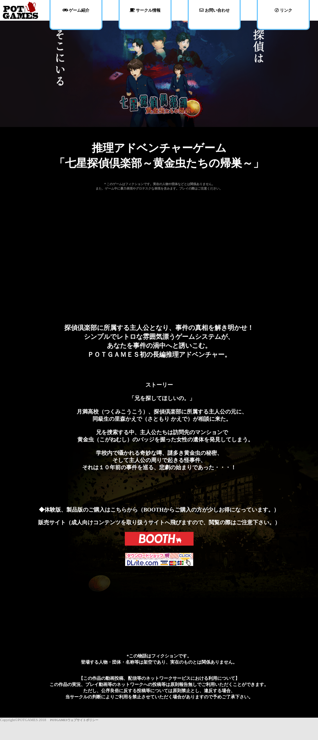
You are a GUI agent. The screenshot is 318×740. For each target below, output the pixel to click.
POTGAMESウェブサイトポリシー (72, 720)
